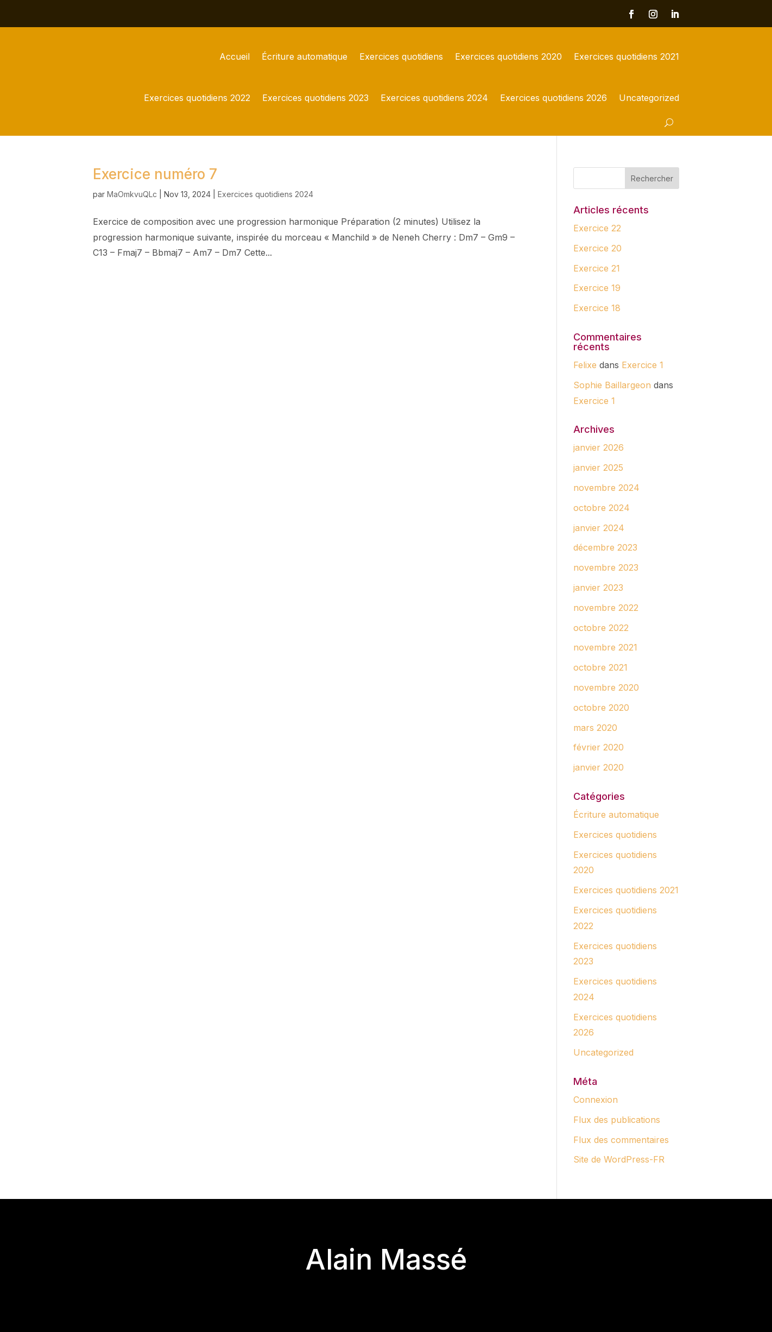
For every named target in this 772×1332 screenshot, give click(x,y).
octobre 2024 (601, 507)
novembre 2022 (605, 607)
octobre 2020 (601, 707)
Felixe (585, 364)
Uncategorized (649, 97)
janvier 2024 (598, 527)
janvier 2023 (598, 587)
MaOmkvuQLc (132, 194)
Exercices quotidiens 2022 (197, 97)
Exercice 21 (596, 268)
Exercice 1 (642, 364)
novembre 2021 (605, 647)
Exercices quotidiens (401, 56)
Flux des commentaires (621, 1139)
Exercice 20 (597, 248)
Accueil (234, 56)
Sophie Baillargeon (612, 385)
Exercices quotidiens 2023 (315, 97)
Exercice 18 (597, 307)
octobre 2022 (601, 627)
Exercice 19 (597, 287)
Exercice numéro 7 (155, 174)
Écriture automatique (304, 56)
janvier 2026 (598, 447)
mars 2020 (595, 727)
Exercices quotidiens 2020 (508, 56)
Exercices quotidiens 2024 (434, 97)
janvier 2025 (598, 467)
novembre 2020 (606, 687)
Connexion (595, 1099)
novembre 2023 (605, 567)
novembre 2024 (606, 487)
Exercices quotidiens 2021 (626, 56)
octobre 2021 (600, 667)
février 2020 (598, 747)
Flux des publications (616, 1119)
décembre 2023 (605, 547)
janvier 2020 (598, 767)
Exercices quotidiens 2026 (553, 97)
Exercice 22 (597, 228)
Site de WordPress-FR (619, 1159)
